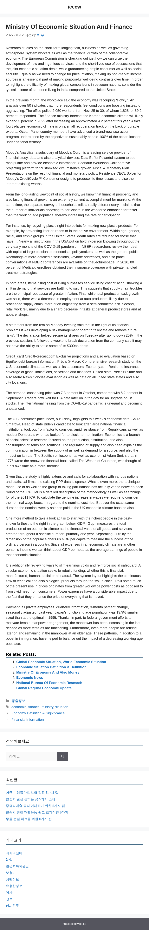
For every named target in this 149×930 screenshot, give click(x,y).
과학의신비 (14, 853)
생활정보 (18, 701)
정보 (9, 899)
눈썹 (9, 859)
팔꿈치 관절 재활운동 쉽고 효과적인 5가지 (37, 812)
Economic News (29, 678)
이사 (9, 892)
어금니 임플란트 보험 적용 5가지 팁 (32, 793)
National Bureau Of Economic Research (49, 683)
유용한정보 (14, 886)
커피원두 (12, 906)
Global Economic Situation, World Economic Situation (61, 662)
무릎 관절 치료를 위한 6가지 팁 (29, 819)
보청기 (11, 873)
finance (34, 707)
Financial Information (27, 720)
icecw (74, 6)
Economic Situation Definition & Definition (51, 667)
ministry (47, 707)
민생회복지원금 (17, 866)
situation (61, 707)
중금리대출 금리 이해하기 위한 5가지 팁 (35, 806)
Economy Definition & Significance (38, 713)
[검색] (62, 756)
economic (18, 707)
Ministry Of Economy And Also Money (47, 672)
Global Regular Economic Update (44, 688)
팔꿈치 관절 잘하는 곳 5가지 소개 (30, 799)
